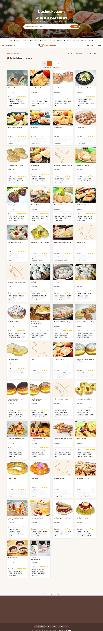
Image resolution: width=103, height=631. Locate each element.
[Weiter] (58, 63)
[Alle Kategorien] (8, 45)
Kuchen (59, 40)
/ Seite (94, 53)
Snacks (91, 40)
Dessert (17, 40)
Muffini (66, 40)
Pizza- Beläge (75, 40)
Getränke (25, 40)
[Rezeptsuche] (51, 26)
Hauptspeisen (44, 40)
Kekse (52, 40)
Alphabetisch (78, 53)
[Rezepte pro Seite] (89, 53)
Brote (10, 40)
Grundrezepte (34, 40)
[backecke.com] (50, 46)
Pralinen (83, 40)
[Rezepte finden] (74, 26)
